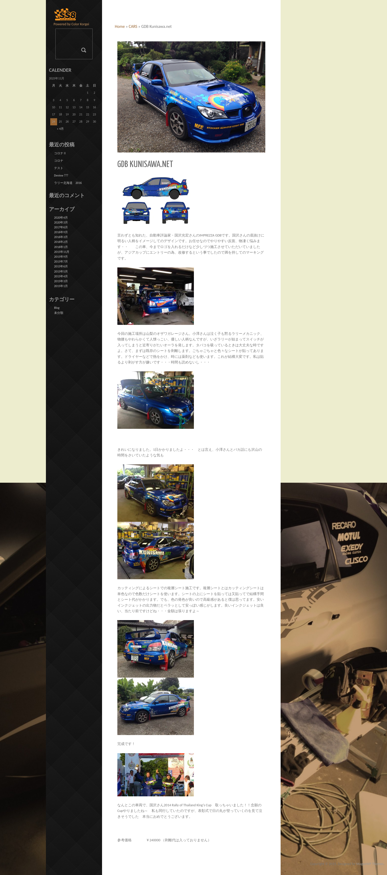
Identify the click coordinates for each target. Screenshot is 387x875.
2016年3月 (61, 237)
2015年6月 (61, 266)
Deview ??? (61, 175)
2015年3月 (61, 281)
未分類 (58, 313)
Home (120, 26)
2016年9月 (61, 232)
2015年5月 (61, 271)
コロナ (58, 160)
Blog (56, 308)
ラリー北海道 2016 (68, 183)
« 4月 (60, 129)
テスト (58, 168)
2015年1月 (61, 286)
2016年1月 (61, 247)
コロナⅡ (60, 153)
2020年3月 (61, 222)
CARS (133, 26)
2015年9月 (61, 256)
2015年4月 (61, 276)
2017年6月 (61, 227)
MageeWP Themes (370, 864)
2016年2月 (61, 242)
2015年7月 (61, 261)
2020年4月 (61, 217)
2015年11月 (62, 252)
